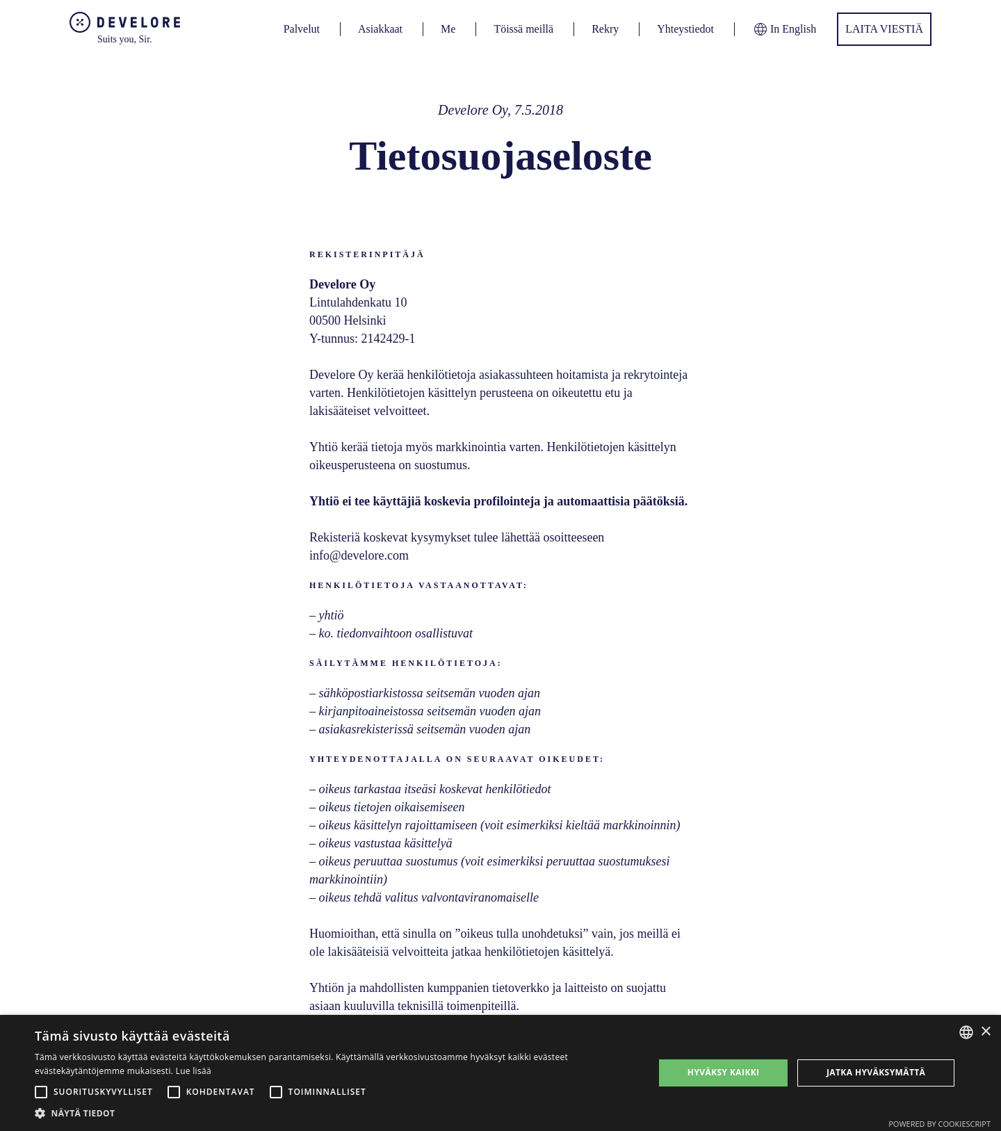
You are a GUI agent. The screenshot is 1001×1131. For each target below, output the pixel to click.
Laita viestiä (884, 29)
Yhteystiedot (685, 29)
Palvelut (302, 29)
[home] (125, 29)
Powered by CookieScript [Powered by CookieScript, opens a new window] (939, 1123)
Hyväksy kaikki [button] (723, 1072)
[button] (335, 1113)
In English (784, 29)
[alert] (500, 1073)
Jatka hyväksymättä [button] (876, 1072)
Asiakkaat (380, 29)
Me (448, 29)
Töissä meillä (523, 29)
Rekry (605, 29)
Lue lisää (193, 1071)
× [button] (985, 1032)
